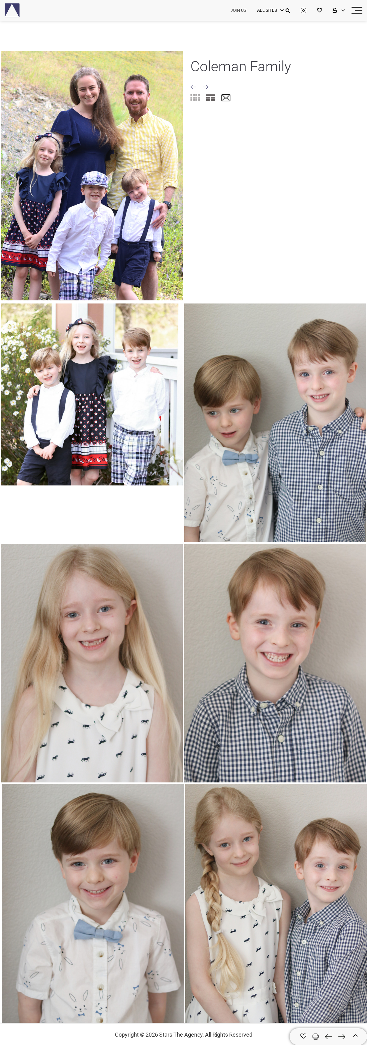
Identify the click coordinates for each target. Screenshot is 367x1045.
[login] (270, 10)
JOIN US (238, 10)
